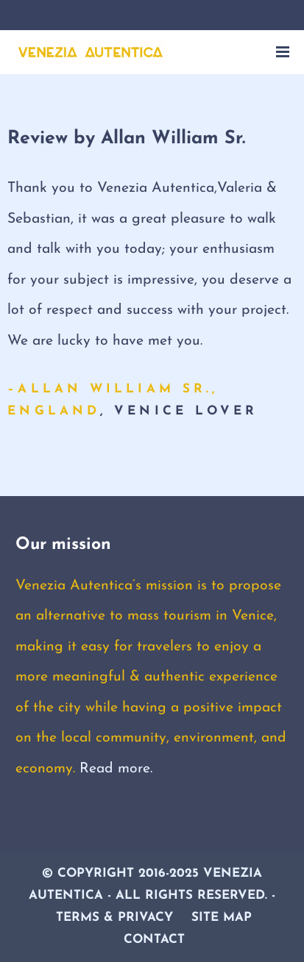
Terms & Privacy (114, 917)
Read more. (115, 768)
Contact (154, 939)
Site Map (221, 917)
